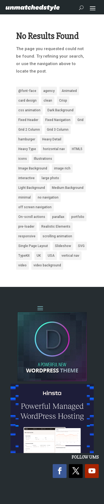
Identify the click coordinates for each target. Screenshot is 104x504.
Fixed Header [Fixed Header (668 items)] (28, 120)
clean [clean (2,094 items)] (48, 100)
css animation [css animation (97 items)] (29, 110)
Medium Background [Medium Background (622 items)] (67, 188)
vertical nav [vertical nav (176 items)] (70, 256)
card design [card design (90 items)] (27, 100)
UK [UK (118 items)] (39, 256)
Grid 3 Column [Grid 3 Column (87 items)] (58, 130)
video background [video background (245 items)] (47, 265)
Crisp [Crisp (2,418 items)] (63, 100)
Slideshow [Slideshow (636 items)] (63, 246)
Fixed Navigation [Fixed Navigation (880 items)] (57, 120)
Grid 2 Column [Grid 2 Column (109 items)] (29, 130)
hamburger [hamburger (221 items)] (26, 139)
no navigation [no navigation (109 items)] (48, 197)
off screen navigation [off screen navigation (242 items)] (35, 207)
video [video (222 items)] (22, 265)
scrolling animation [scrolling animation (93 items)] (57, 236)
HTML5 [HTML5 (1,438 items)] (77, 149)
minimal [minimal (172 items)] (24, 197)
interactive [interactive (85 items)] (26, 178)
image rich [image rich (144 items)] (62, 168)
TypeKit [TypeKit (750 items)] (24, 256)
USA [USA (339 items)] (51, 256)
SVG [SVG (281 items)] (81, 246)
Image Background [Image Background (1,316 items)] (32, 168)
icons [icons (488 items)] (22, 159)
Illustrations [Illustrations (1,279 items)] (43, 159)
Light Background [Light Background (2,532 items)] (31, 188)
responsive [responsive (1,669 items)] (26, 236)
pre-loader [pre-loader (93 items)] (26, 226)
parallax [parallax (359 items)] (58, 217)
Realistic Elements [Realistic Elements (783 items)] (55, 226)
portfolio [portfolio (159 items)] (77, 217)
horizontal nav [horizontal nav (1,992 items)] (54, 149)
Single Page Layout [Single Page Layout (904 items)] (33, 246)
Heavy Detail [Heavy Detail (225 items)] (51, 139)
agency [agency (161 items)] (49, 91)
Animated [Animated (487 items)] (69, 91)
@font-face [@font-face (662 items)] (27, 91)
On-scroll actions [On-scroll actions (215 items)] (31, 217)
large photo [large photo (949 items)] (50, 178)
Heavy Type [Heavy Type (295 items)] (27, 149)
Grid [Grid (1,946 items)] (80, 120)
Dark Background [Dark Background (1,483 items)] (60, 110)
